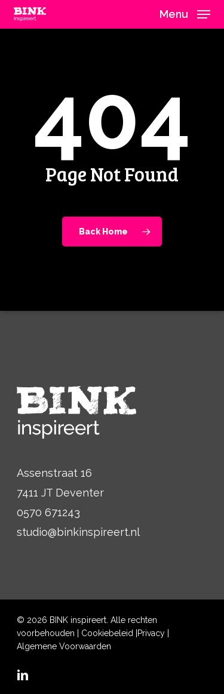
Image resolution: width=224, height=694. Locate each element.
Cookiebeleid (107, 633)
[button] (184, 13)
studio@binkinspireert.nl (78, 532)
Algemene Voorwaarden (64, 646)
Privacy (151, 633)
